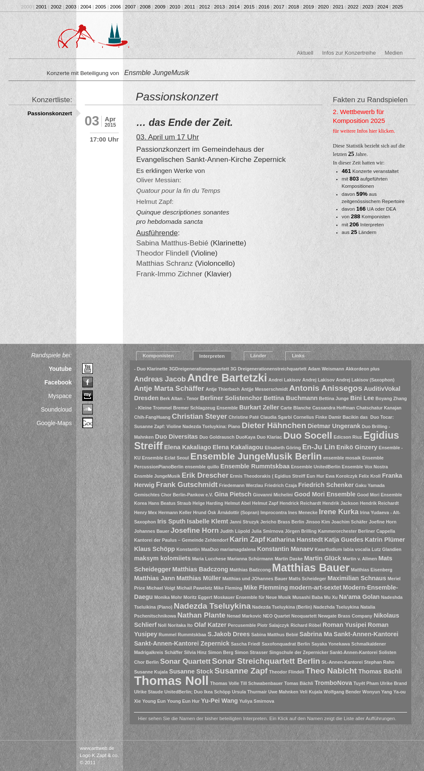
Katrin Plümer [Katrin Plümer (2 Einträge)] (385, 539)
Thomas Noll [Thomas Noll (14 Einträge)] (171, 680)
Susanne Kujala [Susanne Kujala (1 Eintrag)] (150, 671)
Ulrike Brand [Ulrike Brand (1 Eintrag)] (393, 683)
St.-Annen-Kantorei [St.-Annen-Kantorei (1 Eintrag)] (342, 662)
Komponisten (158, 355)
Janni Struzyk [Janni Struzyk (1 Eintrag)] (244, 521)
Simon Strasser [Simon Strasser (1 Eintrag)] (251, 652)
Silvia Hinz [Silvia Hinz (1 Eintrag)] (195, 652)
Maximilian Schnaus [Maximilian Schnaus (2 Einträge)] (356, 578)
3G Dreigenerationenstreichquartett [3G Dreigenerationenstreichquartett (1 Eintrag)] (268, 368)
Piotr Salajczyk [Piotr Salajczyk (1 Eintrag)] (273, 625)
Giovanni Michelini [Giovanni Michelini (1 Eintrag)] (273, 494)
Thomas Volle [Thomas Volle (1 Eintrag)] (224, 683)
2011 (189, 6)
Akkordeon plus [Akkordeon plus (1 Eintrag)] (363, 368)
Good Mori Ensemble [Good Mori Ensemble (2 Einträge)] (325, 494)
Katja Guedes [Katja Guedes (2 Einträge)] (343, 539)
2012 (204, 6)
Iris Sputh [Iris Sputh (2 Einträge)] (171, 521)
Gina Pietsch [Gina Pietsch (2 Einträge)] (233, 494)
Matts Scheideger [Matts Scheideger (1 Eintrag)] (307, 578)
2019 (308, 6)
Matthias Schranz (165, 263)
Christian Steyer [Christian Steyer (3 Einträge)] (199, 416)
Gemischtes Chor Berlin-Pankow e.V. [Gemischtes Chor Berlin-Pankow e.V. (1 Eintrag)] (173, 494)
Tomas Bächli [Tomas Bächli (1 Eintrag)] (298, 683)
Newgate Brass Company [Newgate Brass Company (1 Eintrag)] (345, 615)
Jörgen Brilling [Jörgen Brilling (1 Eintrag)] (301, 531)
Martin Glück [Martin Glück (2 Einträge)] (322, 558)
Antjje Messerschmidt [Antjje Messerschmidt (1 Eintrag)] (264, 389)
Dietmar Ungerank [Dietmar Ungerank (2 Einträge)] (333, 426)
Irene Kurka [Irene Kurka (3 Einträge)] (339, 512)
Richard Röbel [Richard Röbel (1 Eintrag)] (305, 625)
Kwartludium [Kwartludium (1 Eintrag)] (328, 549)
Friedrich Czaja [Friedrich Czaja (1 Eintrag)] (281, 485)
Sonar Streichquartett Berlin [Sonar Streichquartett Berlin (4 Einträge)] (266, 661)
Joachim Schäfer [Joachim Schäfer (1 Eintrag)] (349, 521)
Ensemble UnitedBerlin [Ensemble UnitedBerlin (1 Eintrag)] (315, 466)
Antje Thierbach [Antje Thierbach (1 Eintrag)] (223, 389)
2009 (160, 6)
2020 (323, 6)
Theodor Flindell (162, 253)
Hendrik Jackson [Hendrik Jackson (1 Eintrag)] (340, 503)
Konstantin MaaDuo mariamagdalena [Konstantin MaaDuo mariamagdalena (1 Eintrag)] (216, 549)
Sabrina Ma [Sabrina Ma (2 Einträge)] (315, 634)
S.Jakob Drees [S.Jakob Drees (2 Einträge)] (228, 634)
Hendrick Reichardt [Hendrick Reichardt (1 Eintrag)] (300, 503)
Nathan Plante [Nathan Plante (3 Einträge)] (201, 615)
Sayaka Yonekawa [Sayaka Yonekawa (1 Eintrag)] (331, 643)
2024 (382, 6)
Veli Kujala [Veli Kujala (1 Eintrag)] (311, 691)
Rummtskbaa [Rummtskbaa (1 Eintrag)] (192, 634)
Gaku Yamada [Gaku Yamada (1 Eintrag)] (370, 485)
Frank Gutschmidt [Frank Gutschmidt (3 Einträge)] (187, 485)
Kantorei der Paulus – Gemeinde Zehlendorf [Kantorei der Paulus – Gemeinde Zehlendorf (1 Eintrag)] (181, 540)
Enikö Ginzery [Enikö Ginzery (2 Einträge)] (356, 447)
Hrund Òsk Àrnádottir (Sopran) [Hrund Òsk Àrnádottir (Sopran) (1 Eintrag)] (226, 512)
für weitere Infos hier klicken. (364, 131)
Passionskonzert (50, 113)
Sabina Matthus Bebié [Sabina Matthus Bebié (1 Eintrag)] (274, 634)
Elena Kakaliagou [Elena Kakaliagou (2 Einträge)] (237, 447)
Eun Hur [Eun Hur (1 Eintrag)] (315, 476)
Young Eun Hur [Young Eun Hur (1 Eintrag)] (183, 701)
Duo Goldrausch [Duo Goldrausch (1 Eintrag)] (216, 437)
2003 (71, 6)
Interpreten (212, 356)
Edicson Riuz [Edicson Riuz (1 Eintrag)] (348, 437)
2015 (249, 6)
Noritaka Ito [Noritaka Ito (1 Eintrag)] (180, 625)
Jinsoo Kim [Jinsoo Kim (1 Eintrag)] (318, 521)
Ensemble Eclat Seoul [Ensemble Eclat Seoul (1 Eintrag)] (165, 457)
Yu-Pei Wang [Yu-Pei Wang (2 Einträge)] (219, 700)
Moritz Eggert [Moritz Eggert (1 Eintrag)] (198, 597)
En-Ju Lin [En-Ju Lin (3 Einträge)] (318, 447)
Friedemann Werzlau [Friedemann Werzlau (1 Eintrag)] (241, 485)
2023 (368, 6)
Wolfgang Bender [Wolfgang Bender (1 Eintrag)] (342, 691)
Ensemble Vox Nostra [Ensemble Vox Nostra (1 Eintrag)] (365, 466)
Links (298, 355)
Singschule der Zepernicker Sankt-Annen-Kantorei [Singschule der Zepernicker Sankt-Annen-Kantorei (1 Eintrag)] (323, 652)
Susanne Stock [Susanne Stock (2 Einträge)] (191, 671)
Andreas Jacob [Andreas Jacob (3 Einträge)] (160, 379)
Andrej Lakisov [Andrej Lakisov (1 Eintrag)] (318, 379)
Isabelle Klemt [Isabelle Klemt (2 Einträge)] (207, 521)
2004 (86, 6)
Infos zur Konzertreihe (349, 53)
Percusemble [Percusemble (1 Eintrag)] (242, 625)
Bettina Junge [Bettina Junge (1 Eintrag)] (334, 398)
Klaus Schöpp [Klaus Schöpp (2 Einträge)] (154, 549)
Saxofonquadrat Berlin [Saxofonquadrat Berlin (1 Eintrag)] (286, 643)
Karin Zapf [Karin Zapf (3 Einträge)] (247, 539)
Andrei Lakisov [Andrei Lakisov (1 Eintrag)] (284, 379)
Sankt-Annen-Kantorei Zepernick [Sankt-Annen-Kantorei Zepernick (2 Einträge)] (181, 643)
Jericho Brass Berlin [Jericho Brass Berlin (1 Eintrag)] (282, 521)
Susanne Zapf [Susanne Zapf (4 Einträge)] (241, 670)
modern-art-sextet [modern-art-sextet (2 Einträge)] (315, 587)
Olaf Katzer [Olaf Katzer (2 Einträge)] (210, 624)
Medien (393, 53)
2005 (100, 6)
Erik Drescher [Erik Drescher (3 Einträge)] (205, 475)
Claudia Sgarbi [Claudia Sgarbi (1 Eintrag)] (276, 417)
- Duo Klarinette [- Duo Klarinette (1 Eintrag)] (150, 368)
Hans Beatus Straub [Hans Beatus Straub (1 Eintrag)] (169, 503)
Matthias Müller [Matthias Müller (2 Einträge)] (198, 578)
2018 (293, 6)
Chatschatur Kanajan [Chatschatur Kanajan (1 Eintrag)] (379, 407)
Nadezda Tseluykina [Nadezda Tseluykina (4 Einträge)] (212, 605)
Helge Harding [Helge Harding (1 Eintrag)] (207, 503)
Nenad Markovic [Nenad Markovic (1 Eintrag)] (244, 615)
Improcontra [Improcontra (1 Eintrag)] (273, 512)
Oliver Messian (157, 180)
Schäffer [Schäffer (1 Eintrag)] (174, 652)
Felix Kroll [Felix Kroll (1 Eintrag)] (370, 476)
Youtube (60, 368)
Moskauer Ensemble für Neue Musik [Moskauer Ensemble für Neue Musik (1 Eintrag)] (252, 597)
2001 (41, 6)
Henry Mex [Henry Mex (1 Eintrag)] (145, 512)
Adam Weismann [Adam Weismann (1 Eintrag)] (326, 368)
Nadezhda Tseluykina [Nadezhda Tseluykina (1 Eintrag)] (336, 607)
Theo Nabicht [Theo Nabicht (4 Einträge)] (331, 670)
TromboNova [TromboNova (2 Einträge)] (333, 682)
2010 (175, 6)
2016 (264, 6)
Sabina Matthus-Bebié (172, 243)
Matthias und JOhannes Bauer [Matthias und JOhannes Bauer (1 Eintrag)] (254, 578)
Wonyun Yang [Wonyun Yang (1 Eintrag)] (377, 691)
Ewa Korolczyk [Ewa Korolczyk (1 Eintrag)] (341, 476)
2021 (338, 6)
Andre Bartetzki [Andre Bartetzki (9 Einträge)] (227, 378)
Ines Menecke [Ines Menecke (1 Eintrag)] (303, 512)
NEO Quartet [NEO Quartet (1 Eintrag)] (276, 615)
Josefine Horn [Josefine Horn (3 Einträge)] (194, 530)
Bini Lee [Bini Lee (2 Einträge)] (362, 398)
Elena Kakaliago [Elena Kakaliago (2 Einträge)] (187, 447)
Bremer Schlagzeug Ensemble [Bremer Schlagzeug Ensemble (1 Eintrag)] (205, 407)
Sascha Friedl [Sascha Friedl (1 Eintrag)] (245, 643)
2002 (56, 6)
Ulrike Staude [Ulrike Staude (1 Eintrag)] (148, 691)
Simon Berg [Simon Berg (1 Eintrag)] (220, 652)
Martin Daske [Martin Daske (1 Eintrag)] (289, 558)
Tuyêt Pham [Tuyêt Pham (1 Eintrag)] (366, 683)
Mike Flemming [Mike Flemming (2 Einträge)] (266, 587)
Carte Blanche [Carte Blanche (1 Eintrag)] (296, 407)
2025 (397, 6)
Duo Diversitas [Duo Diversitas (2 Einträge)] (176, 436)
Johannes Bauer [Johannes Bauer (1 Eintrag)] (151, 531)
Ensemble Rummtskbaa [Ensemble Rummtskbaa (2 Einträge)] (255, 466)
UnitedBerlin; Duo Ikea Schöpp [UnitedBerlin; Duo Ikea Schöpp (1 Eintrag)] (198, 691)
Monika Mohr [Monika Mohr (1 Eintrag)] (168, 597)
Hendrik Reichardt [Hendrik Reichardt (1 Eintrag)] (379, 503)
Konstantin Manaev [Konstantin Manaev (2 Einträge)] (285, 549)
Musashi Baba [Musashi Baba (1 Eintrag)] (307, 597)
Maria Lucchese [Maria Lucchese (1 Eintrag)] (209, 558)
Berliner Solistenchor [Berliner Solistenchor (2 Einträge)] (231, 398)
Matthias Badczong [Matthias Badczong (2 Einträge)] (200, 569)
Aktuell (305, 53)
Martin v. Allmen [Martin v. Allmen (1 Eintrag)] (360, 558)
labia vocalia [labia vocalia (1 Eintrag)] (356, 549)
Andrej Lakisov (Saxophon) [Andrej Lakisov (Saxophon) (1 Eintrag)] (365, 379)
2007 (130, 6)
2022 (353, 6)
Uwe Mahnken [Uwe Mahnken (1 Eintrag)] (283, 691)
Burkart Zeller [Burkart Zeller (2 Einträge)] (259, 407)
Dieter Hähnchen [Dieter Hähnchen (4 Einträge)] (274, 425)
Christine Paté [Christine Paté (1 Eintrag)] (244, 417)
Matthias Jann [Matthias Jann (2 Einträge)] (154, 578)
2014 (234, 6)
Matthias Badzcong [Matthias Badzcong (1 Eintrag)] (250, 569)
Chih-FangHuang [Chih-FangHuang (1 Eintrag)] (152, 417)
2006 (115, 6)
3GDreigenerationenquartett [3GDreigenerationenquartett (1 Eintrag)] (199, 368)
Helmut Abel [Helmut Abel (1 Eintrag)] (238, 503)
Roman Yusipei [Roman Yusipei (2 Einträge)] (344, 624)
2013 (219, 6)
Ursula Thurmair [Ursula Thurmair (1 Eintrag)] (249, 691)
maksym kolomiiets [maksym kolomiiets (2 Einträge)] (162, 558)
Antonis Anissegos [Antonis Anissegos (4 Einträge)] (326, 388)
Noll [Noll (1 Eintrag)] (162, 625)
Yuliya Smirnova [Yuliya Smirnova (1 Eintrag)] (256, 701)
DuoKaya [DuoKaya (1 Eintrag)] (245, 437)
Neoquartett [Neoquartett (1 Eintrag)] (304, 615)
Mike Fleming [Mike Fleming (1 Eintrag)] (228, 587)
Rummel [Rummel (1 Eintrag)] (167, 634)
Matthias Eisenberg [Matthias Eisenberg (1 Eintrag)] (372, 569)
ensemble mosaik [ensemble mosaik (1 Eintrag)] (342, 457)
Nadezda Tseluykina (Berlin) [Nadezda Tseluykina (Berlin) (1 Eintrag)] (282, 607)
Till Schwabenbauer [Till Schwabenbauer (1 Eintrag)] (261, 683)
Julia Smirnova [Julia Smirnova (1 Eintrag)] (267, 531)
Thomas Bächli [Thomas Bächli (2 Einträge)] (380, 671)
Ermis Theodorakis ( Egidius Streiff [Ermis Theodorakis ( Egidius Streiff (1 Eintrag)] (267, 476)
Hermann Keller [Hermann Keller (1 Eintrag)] (175, 512)
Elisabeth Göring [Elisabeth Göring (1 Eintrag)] (283, 447)
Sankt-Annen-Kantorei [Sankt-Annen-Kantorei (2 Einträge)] (366, 634)
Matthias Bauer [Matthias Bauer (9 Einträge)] (311, 567)
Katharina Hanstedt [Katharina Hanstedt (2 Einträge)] (295, 539)
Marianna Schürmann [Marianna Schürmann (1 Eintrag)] (250, 558)
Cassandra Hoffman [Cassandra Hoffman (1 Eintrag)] (333, 407)
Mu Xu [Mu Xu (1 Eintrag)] (331, 597)
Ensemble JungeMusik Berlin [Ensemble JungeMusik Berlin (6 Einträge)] (256, 456)
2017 (279, 6)
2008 (145, 6)
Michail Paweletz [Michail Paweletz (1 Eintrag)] (194, 587)
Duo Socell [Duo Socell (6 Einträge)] (307, 435)
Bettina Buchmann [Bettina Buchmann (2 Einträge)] (290, 398)
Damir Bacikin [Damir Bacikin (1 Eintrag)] (344, 417)
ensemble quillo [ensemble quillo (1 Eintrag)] (202, 466)
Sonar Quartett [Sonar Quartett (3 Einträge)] (185, 661)
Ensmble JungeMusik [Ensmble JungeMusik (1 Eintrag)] (157, 476)
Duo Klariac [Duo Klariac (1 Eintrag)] (269, 437)
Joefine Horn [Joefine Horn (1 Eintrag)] (382, 521)
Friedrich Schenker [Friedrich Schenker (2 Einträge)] (326, 485)
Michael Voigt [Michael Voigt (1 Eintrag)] (160, 587)
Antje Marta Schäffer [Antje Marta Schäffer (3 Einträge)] (169, 388)
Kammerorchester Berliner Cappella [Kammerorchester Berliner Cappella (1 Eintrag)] (356, 531)
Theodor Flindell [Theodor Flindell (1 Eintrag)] (286, 671)
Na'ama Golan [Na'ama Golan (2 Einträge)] (359, 596)
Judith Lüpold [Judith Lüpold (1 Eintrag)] (235, 531)
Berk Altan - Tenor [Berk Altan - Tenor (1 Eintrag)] (179, 398)
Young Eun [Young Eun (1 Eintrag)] (153, 701)
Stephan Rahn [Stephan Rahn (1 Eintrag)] (379, 662)
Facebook (58, 382)
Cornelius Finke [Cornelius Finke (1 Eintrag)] (310, 417)
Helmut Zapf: (154, 201)
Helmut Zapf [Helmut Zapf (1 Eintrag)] (265, 503)
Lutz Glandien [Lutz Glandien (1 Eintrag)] (386, 549)
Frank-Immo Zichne (168, 274)
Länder (258, 355)
